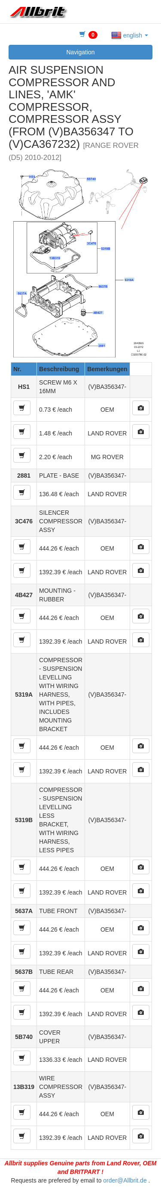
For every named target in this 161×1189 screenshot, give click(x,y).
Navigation (80, 52)
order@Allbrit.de (124, 1180)
